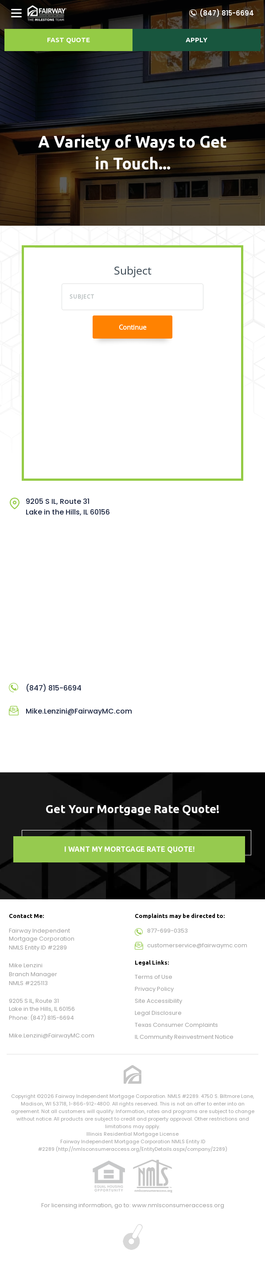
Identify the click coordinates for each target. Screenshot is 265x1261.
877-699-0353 (167, 930)
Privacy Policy (154, 989)
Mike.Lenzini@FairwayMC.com (79, 711)
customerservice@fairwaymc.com (197, 945)
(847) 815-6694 (226, 13)
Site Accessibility (158, 1001)
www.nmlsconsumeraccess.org (178, 1205)
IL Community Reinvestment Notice (184, 1037)
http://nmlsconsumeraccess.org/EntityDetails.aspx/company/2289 (141, 1149)
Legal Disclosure (158, 1013)
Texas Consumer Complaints (176, 1025)
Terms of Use (153, 977)
